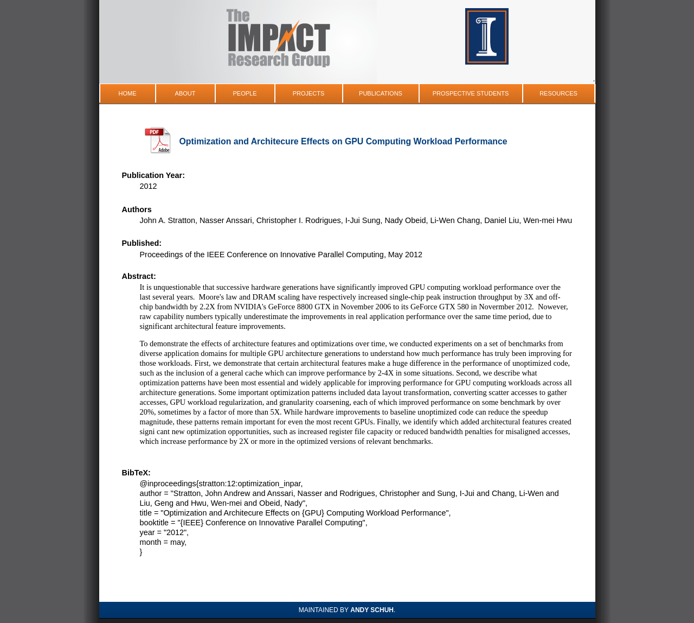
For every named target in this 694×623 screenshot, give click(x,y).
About (185, 93)
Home (128, 93)
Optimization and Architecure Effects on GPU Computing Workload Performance (343, 141)
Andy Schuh (372, 610)
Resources (558, 93)
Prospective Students (471, 93)
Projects (309, 93)
